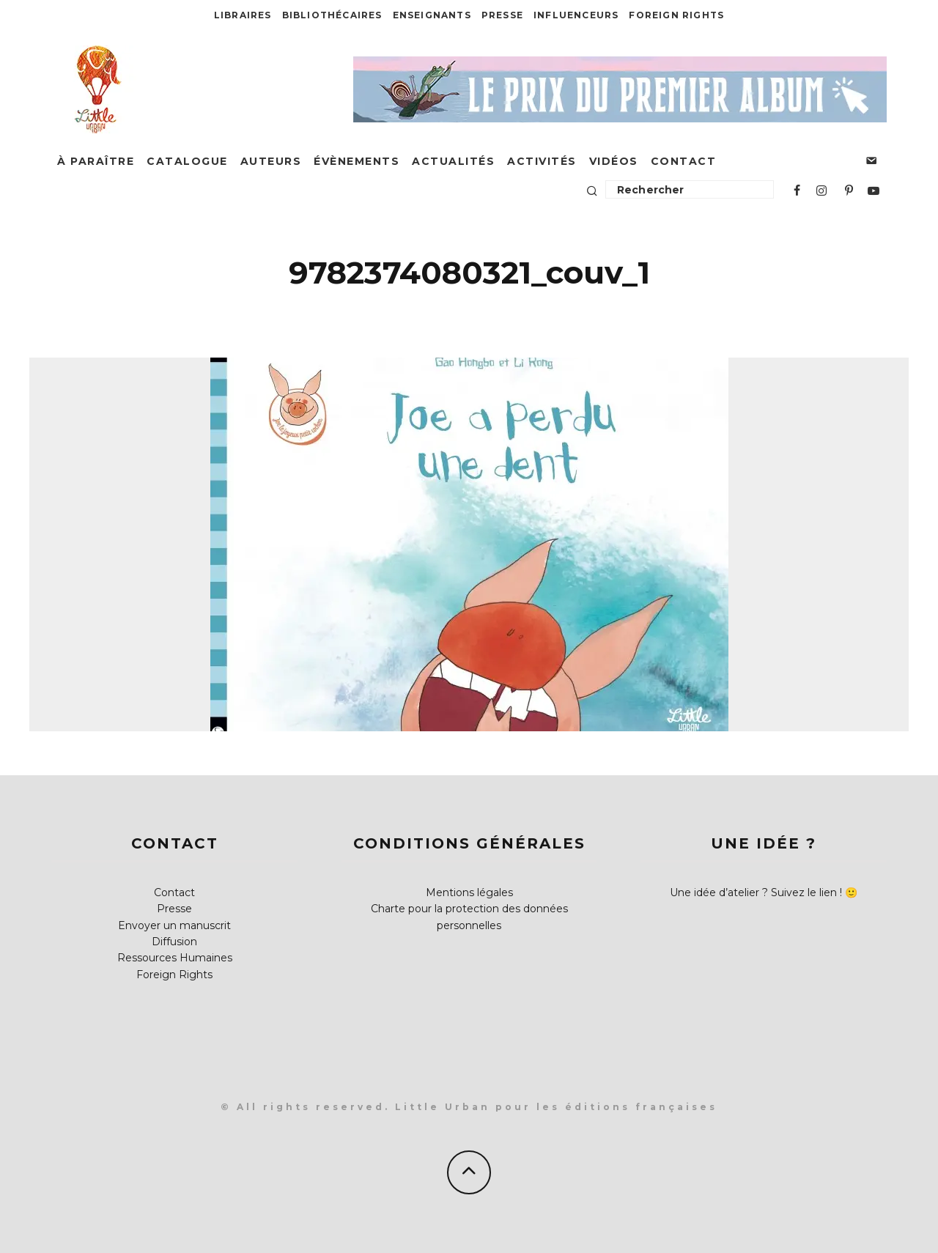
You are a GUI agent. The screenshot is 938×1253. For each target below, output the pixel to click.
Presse (502, 15)
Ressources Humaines (174, 957)
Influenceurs (575, 15)
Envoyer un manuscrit (174, 925)
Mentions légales (469, 892)
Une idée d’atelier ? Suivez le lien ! (756, 892)
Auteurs (271, 161)
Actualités (453, 161)
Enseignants (432, 15)
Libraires (243, 15)
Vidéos (613, 161)
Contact (684, 161)
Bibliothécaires (332, 15)
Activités (542, 161)
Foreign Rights (676, 15)
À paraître (95, 161)
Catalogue (187, 161)
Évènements (356, 161)
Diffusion (174, 941)
